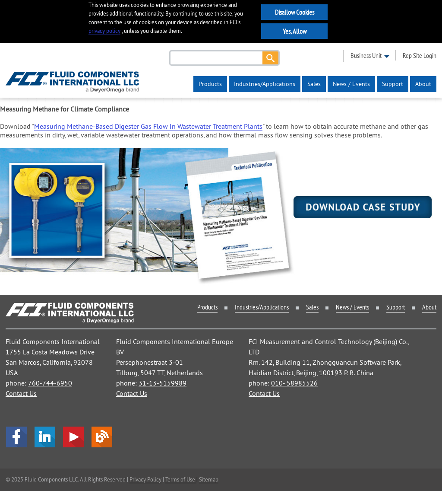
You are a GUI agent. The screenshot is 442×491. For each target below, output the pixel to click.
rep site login (419, 55)
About (423, 84)
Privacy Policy (145, 479)
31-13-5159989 (162, 383)
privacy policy (104, 31)
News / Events (351, 84)
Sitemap (208, 479)
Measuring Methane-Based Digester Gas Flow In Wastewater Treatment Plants (148, 126)
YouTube (73, 437)
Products (210, 84)
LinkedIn (45, 437)
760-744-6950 (50, 383)
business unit (366, 55)
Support (392, 84)
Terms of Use (180, 479)
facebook (16, 437)
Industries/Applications (264, 84)
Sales (314, 84)
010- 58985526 (294, 383)
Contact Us (21, 393)
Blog (102, 437)
